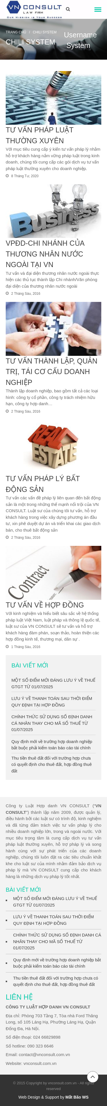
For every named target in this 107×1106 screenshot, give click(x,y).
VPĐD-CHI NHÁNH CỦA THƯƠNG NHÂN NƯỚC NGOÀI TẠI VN (45, 254)
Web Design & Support (39, 1097)
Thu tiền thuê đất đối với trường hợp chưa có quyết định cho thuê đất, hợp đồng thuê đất (51, 764)
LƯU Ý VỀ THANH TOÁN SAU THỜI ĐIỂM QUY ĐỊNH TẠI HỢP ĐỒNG (53, 920)
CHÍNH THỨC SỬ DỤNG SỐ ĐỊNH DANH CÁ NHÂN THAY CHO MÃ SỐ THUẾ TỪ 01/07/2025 (51, 723)
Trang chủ (16, 32)
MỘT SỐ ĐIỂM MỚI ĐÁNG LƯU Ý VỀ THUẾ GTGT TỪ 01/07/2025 (55, 901)
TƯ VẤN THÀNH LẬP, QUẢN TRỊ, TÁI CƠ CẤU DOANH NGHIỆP (51, 371)
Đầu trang (92, 1077)
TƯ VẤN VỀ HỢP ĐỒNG (45, 605)
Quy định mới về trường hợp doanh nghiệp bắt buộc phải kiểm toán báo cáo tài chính (57, 963)
